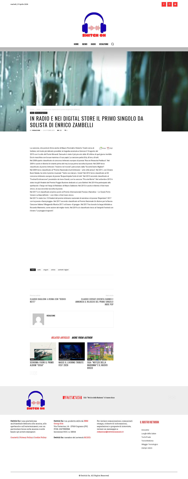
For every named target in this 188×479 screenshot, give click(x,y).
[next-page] (35, 373)
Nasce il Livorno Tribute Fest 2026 (71, 364)
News (38, 109)
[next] (173, 397)
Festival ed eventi (64, 359)
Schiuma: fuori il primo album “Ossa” (42, 364)
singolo (45, 270)
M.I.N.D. (87, 437)
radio (39, 270)
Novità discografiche (41, 113)
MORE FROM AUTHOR (82, 337)
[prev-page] (31, 373)
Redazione (36, 130)
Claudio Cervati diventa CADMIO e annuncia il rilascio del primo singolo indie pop (94, 302)
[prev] (169, 397)
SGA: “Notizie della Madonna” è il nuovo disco (97, 365)
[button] (112, 44)
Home (32, 109)
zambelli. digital (63, 270)
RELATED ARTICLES (60, 337)
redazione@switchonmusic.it (110, 432)
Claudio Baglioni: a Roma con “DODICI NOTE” (48, 300)
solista (53, 270)
